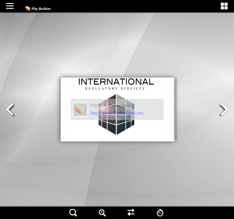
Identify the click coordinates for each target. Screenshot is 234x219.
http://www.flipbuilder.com (117, 113)
